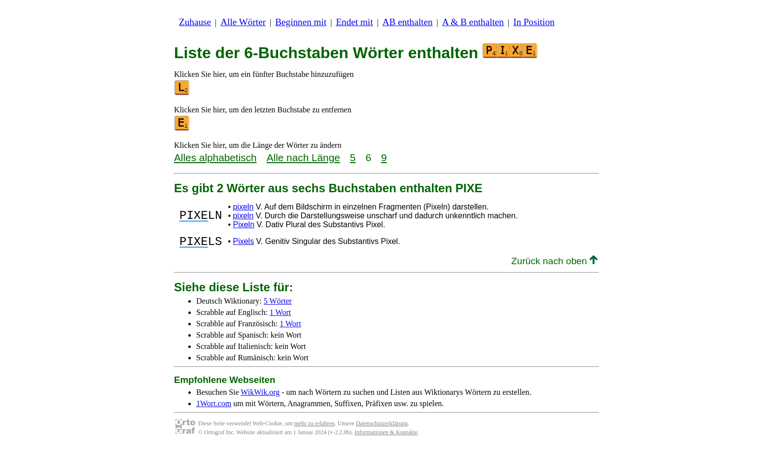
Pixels (243, 243)
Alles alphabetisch (215, 157)
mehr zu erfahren (314, 426)
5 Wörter (278, 304)
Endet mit (354, 22)
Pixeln (243, 224)
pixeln (243, 207)
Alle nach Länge (303, 157)
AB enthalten (408, 22)
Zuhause (195, 22)
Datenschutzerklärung (382, 426)
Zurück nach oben (554, 264)
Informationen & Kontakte (386, 435)
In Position (534, 22)
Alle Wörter (243, 22)
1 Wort (280, 315)
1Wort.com (213, 406)
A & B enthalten (473, 22)
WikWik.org (260, 395)
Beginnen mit (300, 22)
